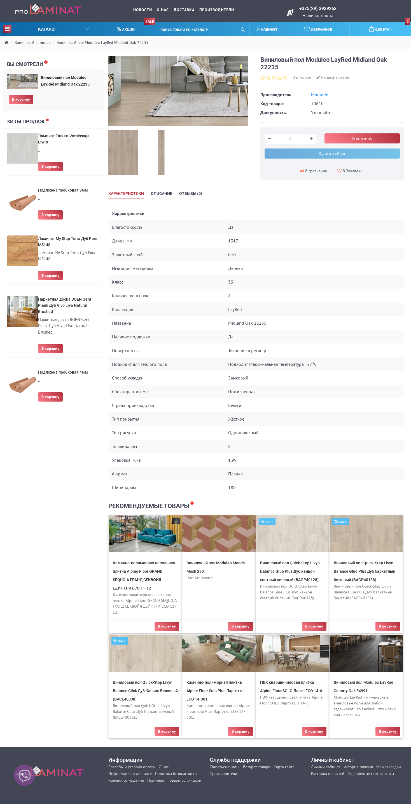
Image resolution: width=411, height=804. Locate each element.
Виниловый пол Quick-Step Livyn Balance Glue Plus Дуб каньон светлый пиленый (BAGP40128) (290, 571)
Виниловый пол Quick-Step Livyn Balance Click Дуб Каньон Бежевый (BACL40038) (145, 690)
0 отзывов (302, 77)
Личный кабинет (325, 766)
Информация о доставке (130, 773)
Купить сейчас (332, 153)
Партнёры (156, 780)
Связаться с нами (225, 766)
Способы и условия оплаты (131, 766)
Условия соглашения (126, 780)
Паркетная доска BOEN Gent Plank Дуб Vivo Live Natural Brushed (64, 305)
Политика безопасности (176, 773)
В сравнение (313, 170)
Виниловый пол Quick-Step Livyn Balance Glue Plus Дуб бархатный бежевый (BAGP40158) (364, 571)
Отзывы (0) (190, 193)
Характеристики (126, 193)
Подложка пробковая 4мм (63, 372)
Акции (136, 27)
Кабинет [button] (267, 29)
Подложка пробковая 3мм (63, 190)
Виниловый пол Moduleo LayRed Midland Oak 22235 (102, 42)
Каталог (46, 28)
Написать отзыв (332, 77)
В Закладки (350, 170)
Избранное (318, 29)
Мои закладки (388, 766)
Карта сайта (284, 766)
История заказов (358, 766)
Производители (216, 9)
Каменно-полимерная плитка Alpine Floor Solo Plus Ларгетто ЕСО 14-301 (215, 690)
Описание (161, 193)
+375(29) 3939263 (318, 8)
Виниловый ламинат (32, 42)
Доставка (184, 9)
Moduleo (319, 94)
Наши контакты (317, 15)
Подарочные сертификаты (371, 773)
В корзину (21, 99)
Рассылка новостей (327, 773)
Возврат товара (256, 766)
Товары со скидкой (184, 780)
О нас (163, 9)
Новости (142, 9)
